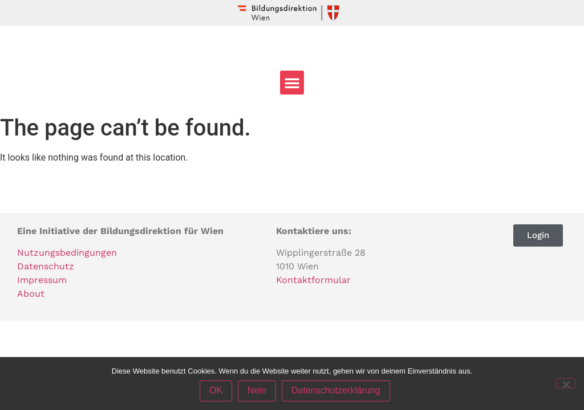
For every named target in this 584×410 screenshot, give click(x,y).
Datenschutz (45, 266)
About (30, 293)
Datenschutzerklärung (335, 391)
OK (215, 391)
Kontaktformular (313, 279)
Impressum (42, 279)
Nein (257, 391)
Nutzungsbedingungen (67, 252)
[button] (292, 83)
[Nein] (565, 383)
